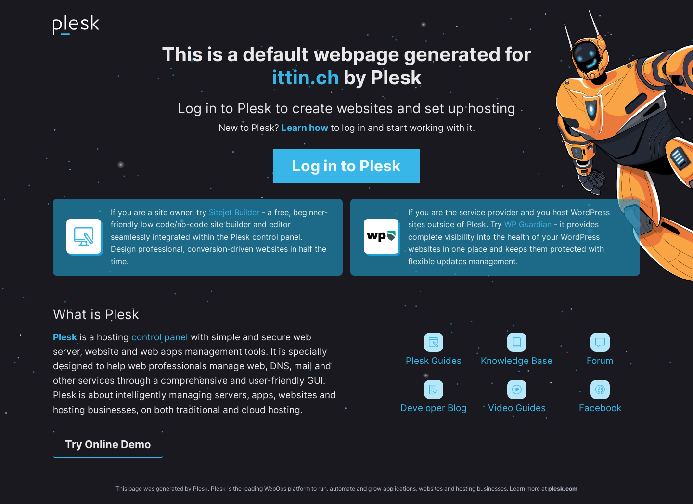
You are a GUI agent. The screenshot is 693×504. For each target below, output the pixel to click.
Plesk (65, 337)
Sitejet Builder (234, 212)
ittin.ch (305, 77)
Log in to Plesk (346, 165)
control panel (159, 337)
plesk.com (563, 488)
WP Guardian (528, 224)
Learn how (305, 127)
